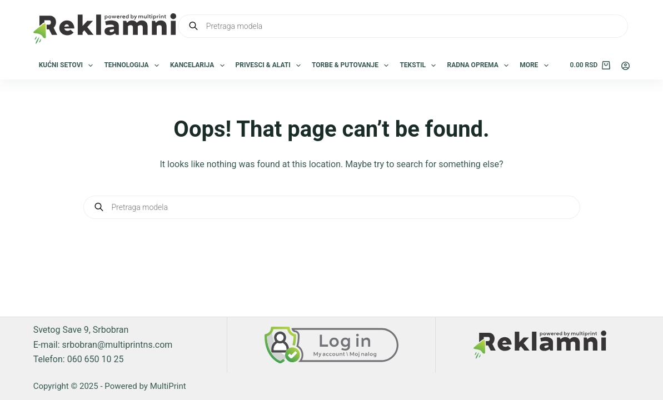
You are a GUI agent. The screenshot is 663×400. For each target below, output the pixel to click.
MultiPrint (168, 386)
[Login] (625, 66)
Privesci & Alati (270, 65)
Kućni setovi (68, 65)
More (536, 65)
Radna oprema (480, 65)
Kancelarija (199, 65)
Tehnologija (133, 65)
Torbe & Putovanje (352, 65)
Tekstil (420, 65)
